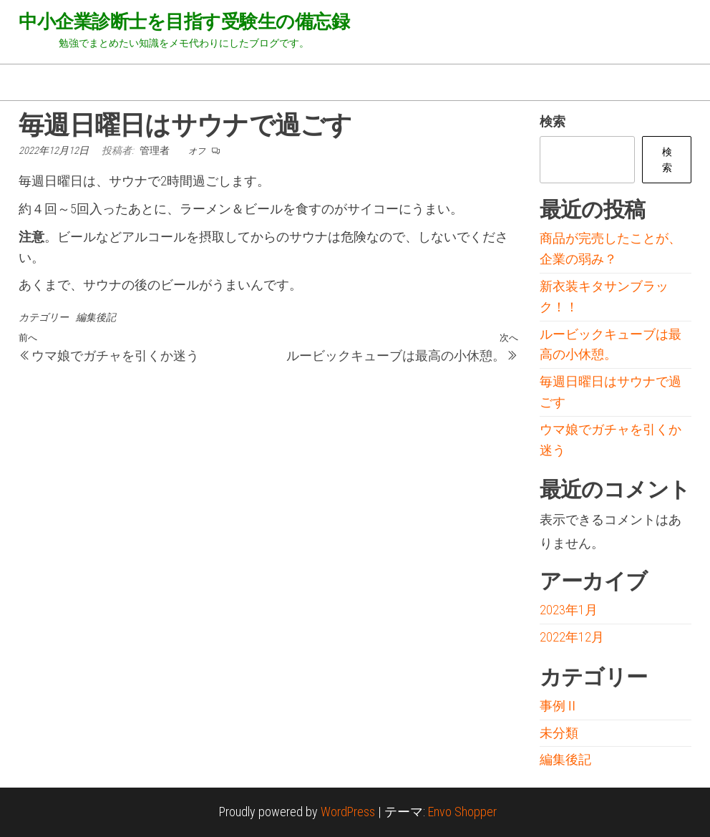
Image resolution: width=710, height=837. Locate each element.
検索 (552, 121)
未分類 (559, 732)
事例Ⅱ (559, 705)
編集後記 (96, 317)
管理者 (156, 150)
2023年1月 (569, 609)
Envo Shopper (462, 811)
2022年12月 (572, 636)
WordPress (348, 811)
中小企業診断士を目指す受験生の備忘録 (184, 21)
